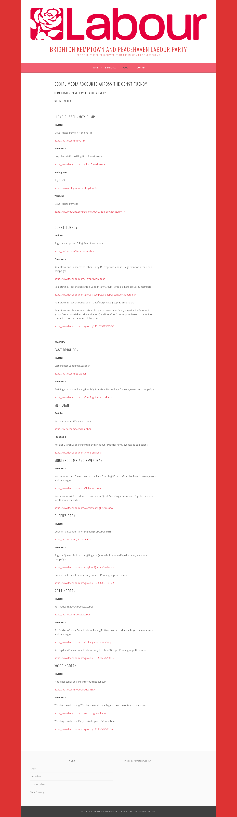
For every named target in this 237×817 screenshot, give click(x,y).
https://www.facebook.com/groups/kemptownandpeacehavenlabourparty (95, 294)
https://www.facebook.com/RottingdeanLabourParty (82, 642)
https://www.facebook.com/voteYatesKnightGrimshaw (83, 507)
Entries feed (35, 776)
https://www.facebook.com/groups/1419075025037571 (84, 729)
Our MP (141, 67)
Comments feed (37, 784)
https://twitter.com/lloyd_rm (69, 140)
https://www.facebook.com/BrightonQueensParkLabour (84, 567)
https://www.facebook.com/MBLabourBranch (78, 488)
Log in (33, 768)
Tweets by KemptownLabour (137, 760)
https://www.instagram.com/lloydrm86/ (75, 188)
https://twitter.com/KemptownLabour (74, 251)
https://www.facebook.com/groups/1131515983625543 (84, 326)
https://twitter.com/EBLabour (70, 373)
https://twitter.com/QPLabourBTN (72, 539)
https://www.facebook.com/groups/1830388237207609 (84, 582)
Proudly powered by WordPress (98, 811)
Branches (110, 67)
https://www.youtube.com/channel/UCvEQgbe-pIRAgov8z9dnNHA (89, 211)
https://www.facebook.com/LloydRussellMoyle (79, 164)
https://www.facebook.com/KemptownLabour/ (79, 278)
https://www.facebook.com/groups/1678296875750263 (84, 658)
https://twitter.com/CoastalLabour (72, 614)
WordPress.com (147, 811)
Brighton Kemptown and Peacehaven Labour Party (118, 49)
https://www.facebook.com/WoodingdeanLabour (81, 713)
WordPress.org (37, 792)
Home (95, 67)
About (126, 67)
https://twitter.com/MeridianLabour (73, 428)
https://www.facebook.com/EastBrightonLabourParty (83, 397)
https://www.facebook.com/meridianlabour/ (78, 452)
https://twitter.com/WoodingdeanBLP (74, 689)
